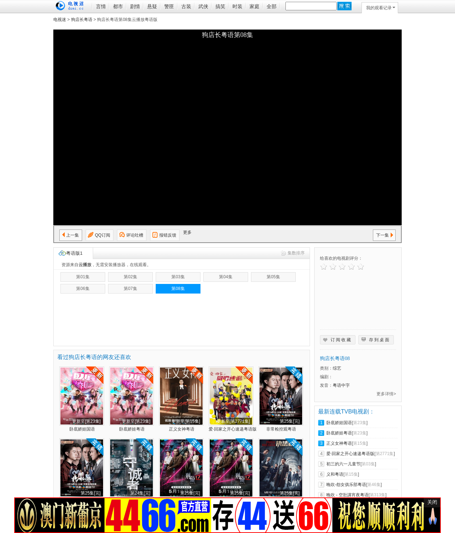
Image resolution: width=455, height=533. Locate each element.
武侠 (203, 6)
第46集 (373, 484)
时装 (237, 6)
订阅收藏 (341, 339)
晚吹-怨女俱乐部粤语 (346, 484)
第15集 (359, 443)
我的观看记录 (381, 7)
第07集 (130, 288)
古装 (186, 6)
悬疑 (152, 6)
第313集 (377, 494)
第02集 (130, 276)
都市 (118, 6)
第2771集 (385, 453)
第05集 (273, 276)
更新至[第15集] (186, 421)
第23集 (359, 422)
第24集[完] (140, 493)
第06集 (82, 288)
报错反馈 (167, 235)
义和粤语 (334, 474)
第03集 (177, 276)
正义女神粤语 (181, 429)
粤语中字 (341, 385)
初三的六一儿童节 (343, 463)
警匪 (169, 6)
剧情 (135, 6)
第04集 (225, 276)
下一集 (382, 235)
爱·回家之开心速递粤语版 (233, 429)
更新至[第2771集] (233, 421)
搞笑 (220, 6)
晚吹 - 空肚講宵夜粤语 (347, 494)
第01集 (82, 276)
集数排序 (296, 252)
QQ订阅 (102, 235)
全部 (272, 6)
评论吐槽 (134, 235)
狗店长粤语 (81, 19)
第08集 (177, 288)
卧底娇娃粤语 (132, 429)
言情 (101, 6)
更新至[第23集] (86, 421)
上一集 (72, 235)
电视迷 (59, 19)
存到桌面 (379, 339)
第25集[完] (290, 421)
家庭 (254, 6)
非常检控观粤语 (281, 429)
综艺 (337, 368)
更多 (187, 232)
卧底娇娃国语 (82, 429)
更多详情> (386, 393)
